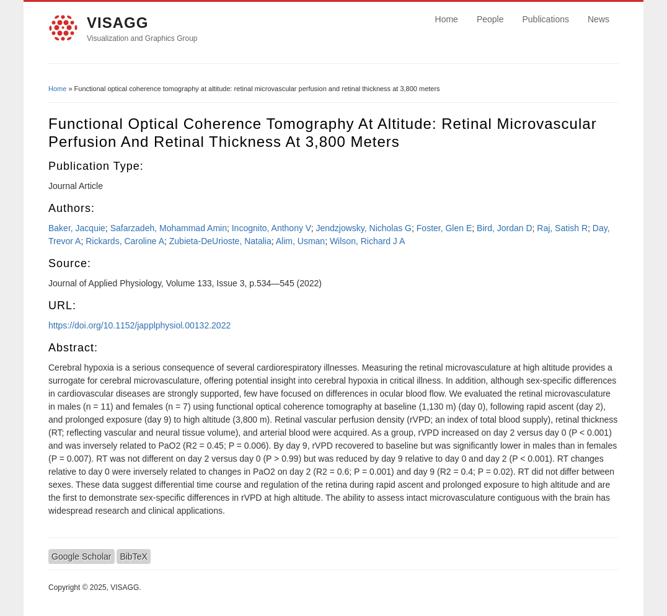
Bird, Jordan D (504, 228)
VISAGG (117, 22)
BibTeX (133, 556)
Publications (545, 19)
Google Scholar (81, 556)
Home (446, 19)
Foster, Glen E (444, 228)
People (490, 19)
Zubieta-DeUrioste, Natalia (220, 241)
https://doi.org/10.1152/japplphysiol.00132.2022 (139, 325)
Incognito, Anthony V (271, 228)
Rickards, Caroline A (125, 241)
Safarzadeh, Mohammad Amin (168, 228)
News (598, 19)
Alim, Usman (300, 241)
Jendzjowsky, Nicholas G (364, 228)
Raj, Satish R (562, 228)
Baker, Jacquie (76, 228)
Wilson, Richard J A (367, 241)
